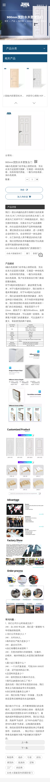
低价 (20, 757)
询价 (24, 189)
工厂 (9, 767)
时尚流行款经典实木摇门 (29, 215)
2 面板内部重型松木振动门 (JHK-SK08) (14, 95)
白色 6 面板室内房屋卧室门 (20, 772)
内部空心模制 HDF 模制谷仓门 (36, 95)
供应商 (19, 767)
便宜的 (10, 762)
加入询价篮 (24, 196)
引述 (29, 757)
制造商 (10, 757)
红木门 (13, 215)
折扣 (38, 757)
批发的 (21, 762)
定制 (31, 762)
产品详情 (11, 207)
